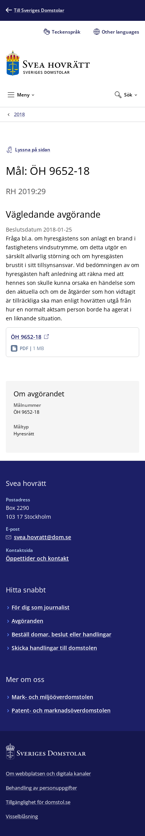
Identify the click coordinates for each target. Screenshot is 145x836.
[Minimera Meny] (21, 94)
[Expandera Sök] (126, 94)
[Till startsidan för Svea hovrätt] (48, 63)
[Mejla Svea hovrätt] (38, 537)
